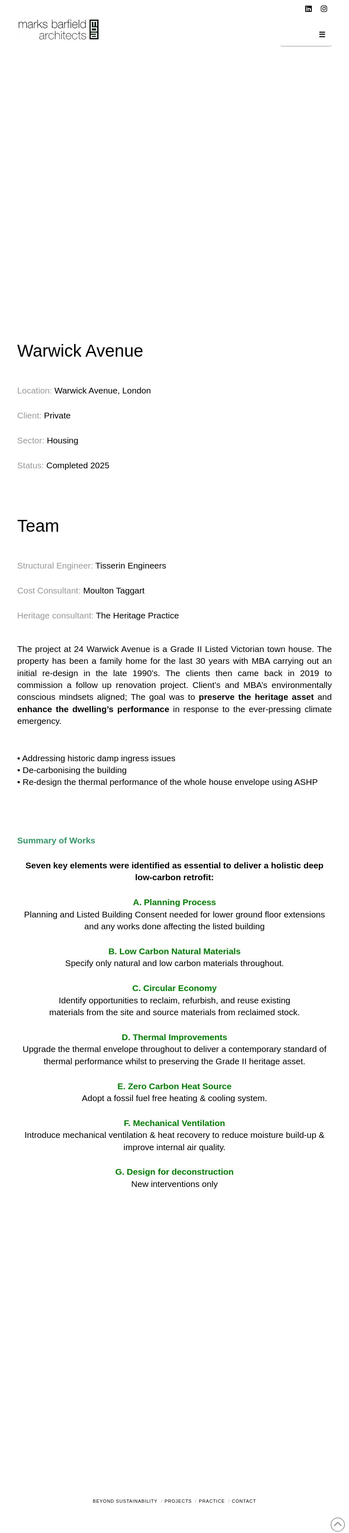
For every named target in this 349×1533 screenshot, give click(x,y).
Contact (244, 1501)
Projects (178, 1501)
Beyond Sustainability (125, 1501)
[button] (306, 36)
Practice (212, 1501)
